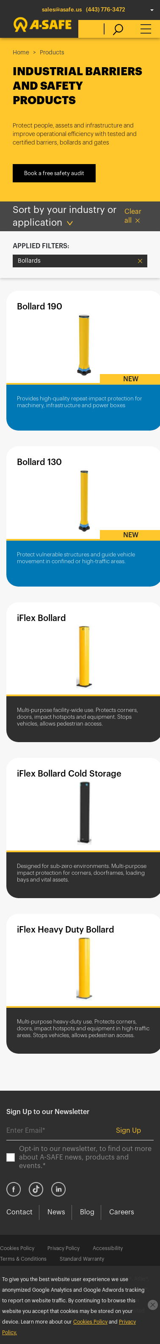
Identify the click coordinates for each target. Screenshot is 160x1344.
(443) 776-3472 (105, 9)
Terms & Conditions (23, 1259)
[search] (114, 28)
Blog (87, 1212)
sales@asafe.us (62, 9)
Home (21, 53)
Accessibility (108, 1248)
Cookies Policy (17, 1248)
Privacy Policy (63, 1248)
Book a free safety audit (54, 173)
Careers (121, 1212)
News (56, 1212)
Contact (19, 1212)
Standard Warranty (82, 1259)
